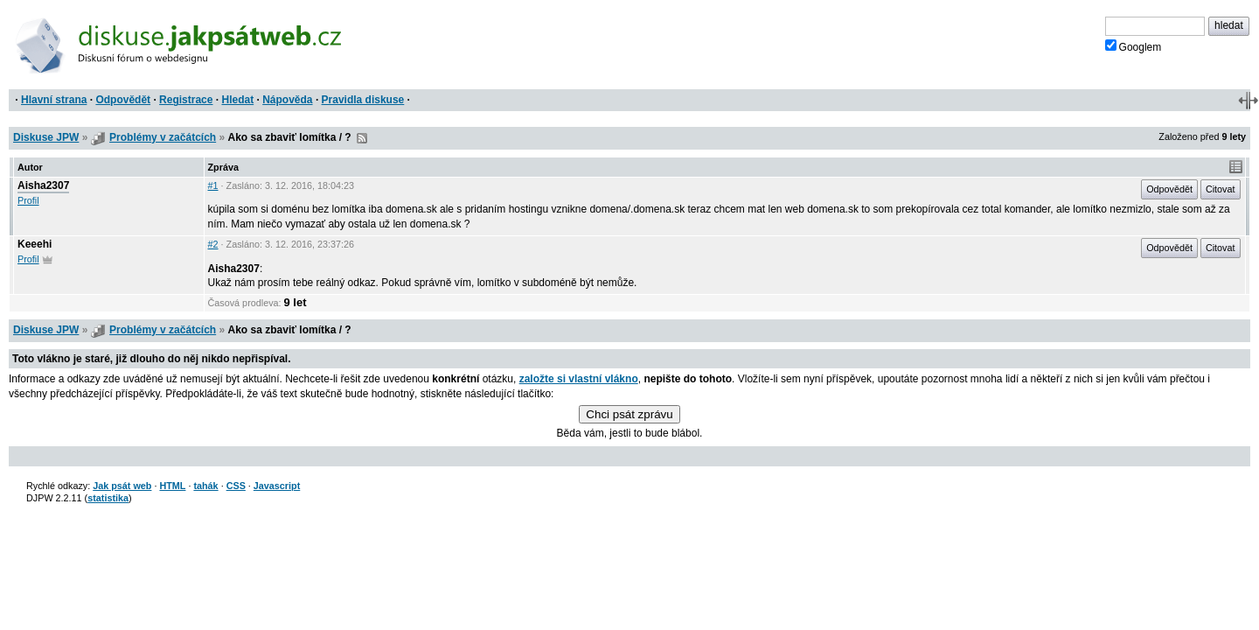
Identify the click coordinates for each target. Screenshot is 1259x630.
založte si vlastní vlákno (578, 379)
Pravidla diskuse (363, 100)
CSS (236, 485)
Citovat (1220, 189)
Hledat (237, 100)
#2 (213, 244)
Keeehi (34, 244)
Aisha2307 (43, 185)
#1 (213, 185)
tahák (205, 485)
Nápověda (287, 100)
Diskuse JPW (46, 137)
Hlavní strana (54, 100)
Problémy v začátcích (162, 137)
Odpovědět (122, 100)
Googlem (1133, 46)
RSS (362, 138)
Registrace (185, 100)
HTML (172, 485)
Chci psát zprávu (629, 414)
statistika (108, 498)
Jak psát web (122, 485)
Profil (28, 200)
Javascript (277, 485)
